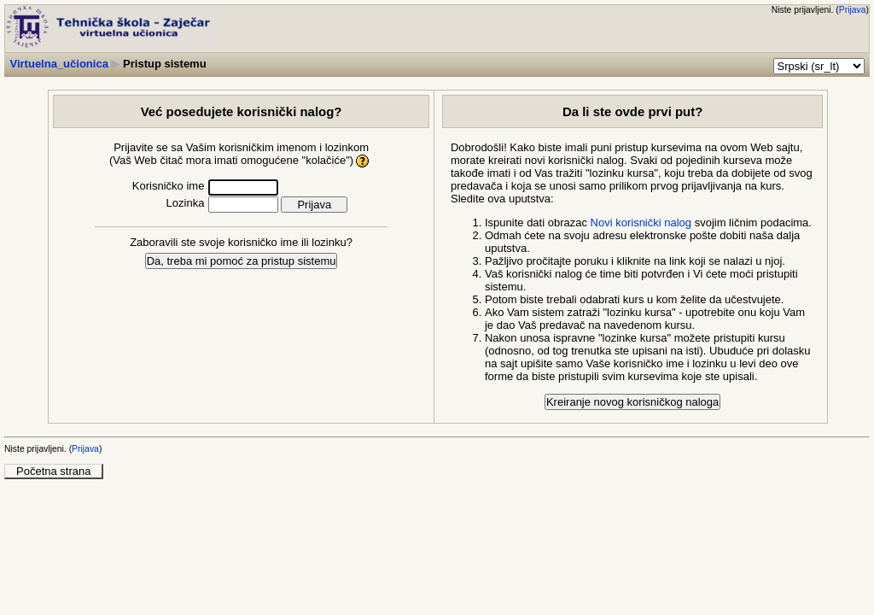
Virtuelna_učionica (59, 63)
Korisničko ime (168, 185)
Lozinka (185, 202)
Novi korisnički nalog (641, 222)
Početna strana (53, 471)
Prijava (852, 10)
